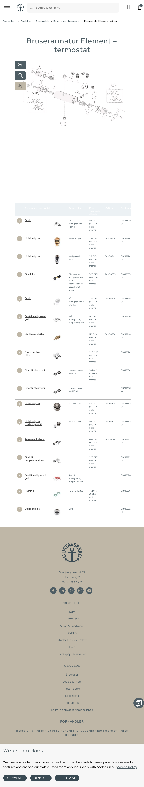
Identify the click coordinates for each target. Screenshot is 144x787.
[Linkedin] (62, 590)
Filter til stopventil (35, 370)
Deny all (41, 778)
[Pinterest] (71, 590)
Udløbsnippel (32, 238)
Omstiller (30, 274)
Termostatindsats (35, 439)
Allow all (15, 778)
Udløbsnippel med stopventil (33, 423)
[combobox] (77, 8)
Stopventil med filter (34, 354)
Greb (28, 220)
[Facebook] (53, 590)
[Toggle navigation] (7, 7)
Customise (67, 778)
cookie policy (127, 767)
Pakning (29, 490)
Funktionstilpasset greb (35, 318)
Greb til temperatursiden (34, 459)
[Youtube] (89, 590)
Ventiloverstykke (34, 334)
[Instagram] (80, 590)
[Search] (31, 8)
